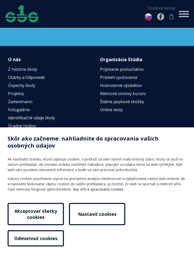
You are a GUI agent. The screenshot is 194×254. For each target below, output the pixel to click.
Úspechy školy (21, 85)
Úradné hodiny (22, 126)
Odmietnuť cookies (158, 235)
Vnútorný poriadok (26, 142)
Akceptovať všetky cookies (35, 235)
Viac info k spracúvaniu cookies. (98, 210)
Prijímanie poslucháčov (122, 69)
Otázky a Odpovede (26, 77)
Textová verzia (161, 8)
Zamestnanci (20, 102)
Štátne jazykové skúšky (122, 102)
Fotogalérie (19, 110)
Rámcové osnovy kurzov (123, 94)
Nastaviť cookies (97, 235)
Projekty (16, 94)
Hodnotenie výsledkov (121, 85)
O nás (14, 59)
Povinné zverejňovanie (29, 134)
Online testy (111, 110)
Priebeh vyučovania (118, 77)
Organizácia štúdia (121, 59)
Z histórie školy (22, 69)
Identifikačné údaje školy (31, 118)
